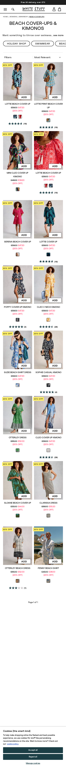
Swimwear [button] (42, 43)
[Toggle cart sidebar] (59, 9)
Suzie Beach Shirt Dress (17, 372)
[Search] (13, 9)
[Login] (54, 8)
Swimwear (23, 17)
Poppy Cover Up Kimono (17, 307)
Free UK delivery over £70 (33, 2)
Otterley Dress (17, 438)
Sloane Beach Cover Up (17, 503)
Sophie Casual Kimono (48, 372)
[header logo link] (33, 9)
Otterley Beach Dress (17, 568)
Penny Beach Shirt (48, 568)
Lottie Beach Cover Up (17, 104)
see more (58, 35)
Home (5, 17)
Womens (13, 17)
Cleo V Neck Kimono (48, 307)
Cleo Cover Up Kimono (48, 438)
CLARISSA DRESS (48, 503)
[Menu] (5, 9)
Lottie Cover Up (48, 242)
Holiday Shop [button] (16, 43)
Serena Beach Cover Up (17, 242)
